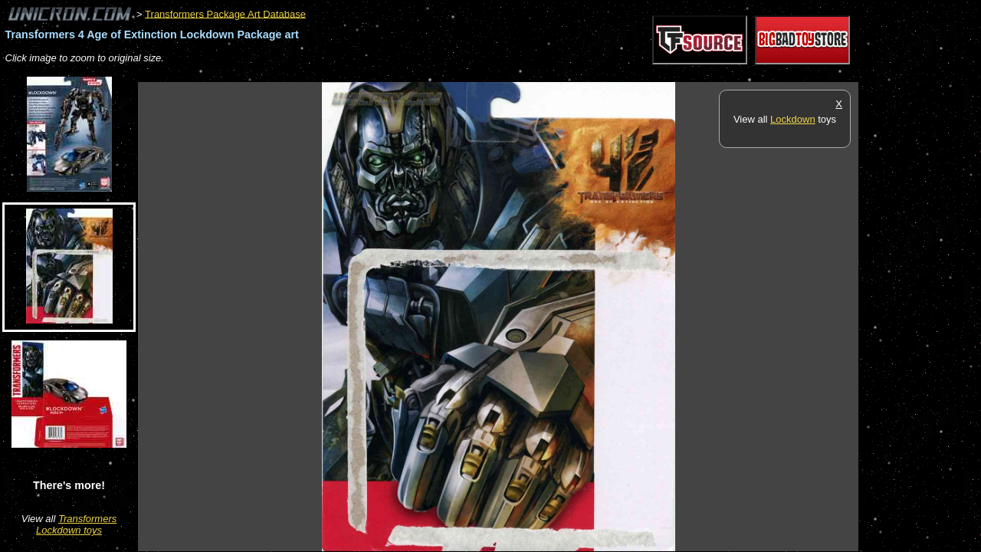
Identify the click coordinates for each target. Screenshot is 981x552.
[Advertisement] (417, 74)
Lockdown (792, 119)
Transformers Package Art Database (225, 13)
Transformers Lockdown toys (76, 524)
